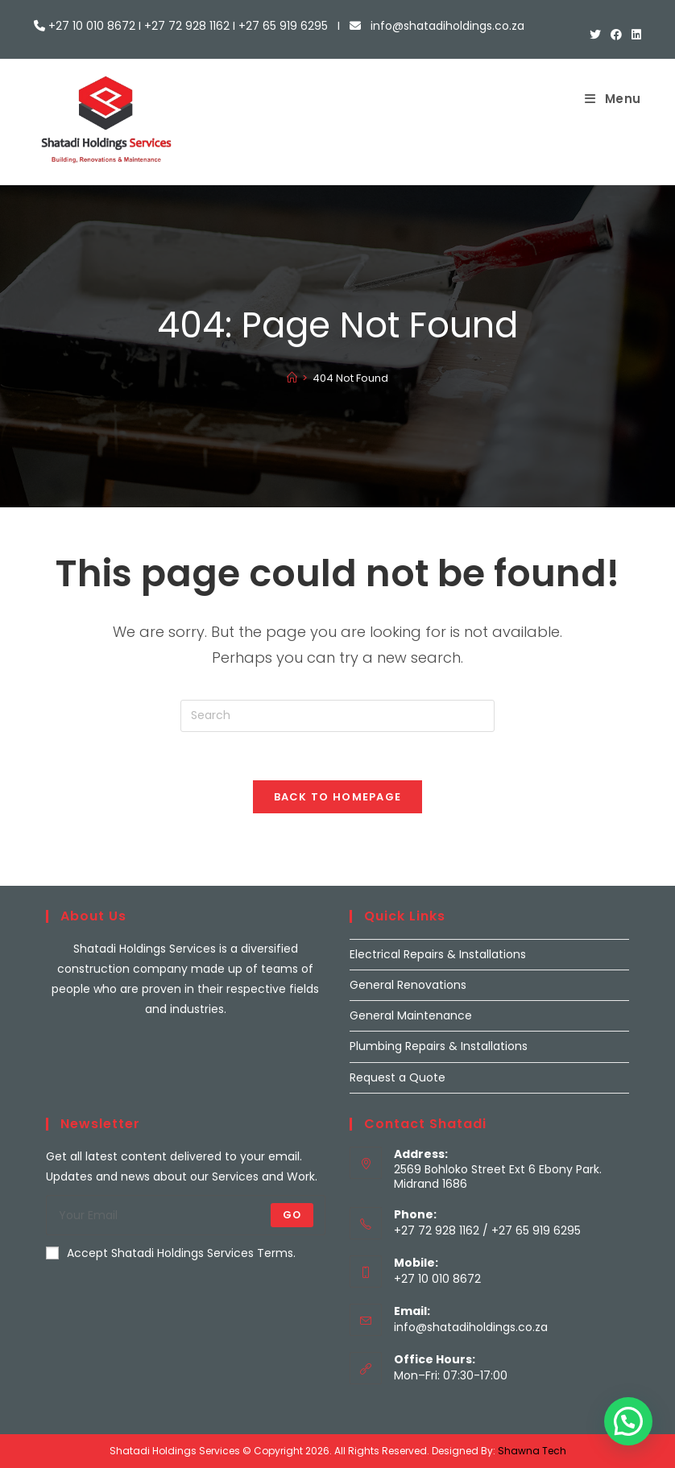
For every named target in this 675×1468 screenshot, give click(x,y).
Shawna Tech (532, 1451)
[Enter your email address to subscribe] (185, 1215)
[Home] (292, 378)
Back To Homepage (338, 796)
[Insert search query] (337, 716)
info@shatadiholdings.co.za (471, 1327)
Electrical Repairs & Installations (438, 954)
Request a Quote (397, 1077)
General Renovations (408, 985)
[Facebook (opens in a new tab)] (616, 35)
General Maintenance (411, 1015)
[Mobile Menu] (613, 98)
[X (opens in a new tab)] (595, 35)
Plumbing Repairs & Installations (439, 1046)
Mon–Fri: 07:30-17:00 (450, 1375)
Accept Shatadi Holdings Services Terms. (171, 1253)
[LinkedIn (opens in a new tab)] (634, 35)
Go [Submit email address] (292, 1215)
